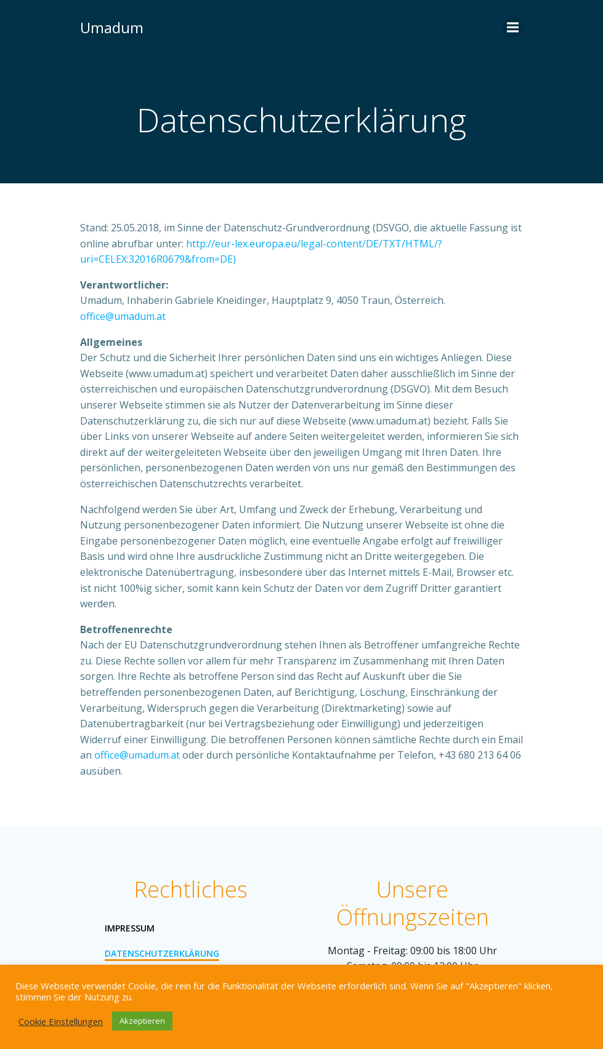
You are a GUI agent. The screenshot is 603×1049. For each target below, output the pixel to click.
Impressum (130, 928)
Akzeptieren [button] (142, 1020)
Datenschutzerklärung (162, 953)
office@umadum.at (123, 316)
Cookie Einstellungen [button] (60, 1021)
